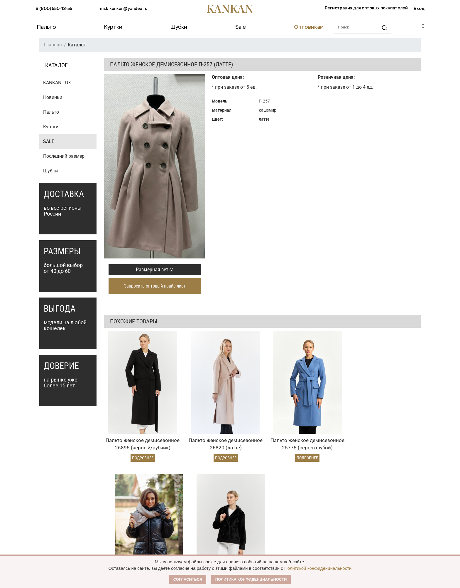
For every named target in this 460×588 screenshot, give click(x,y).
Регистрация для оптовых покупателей (366, 8)
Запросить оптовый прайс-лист (154, 286)
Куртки (50, 127)
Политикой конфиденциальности (318, 568)
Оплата (117, 497)
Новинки (52, 97)
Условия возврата (127, 517)
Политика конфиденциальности (251, 579)
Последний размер (63, 156)
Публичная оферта (281, 507)
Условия (192, 507)
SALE (48, 141)
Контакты (270, 529)
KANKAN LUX (57, 82)
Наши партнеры (277, 485)
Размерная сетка (155, 269)
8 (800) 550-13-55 (53, 9)
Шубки (50, 171)
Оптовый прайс (199, 497)
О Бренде (269, 496)
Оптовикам (198, 485)
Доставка (119, 507)
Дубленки (45, 517)
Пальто (51, 112)
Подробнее (133, 432)
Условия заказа (129, 485)
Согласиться (187, 579)
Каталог (45, 485)
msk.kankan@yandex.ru (123, 9)
